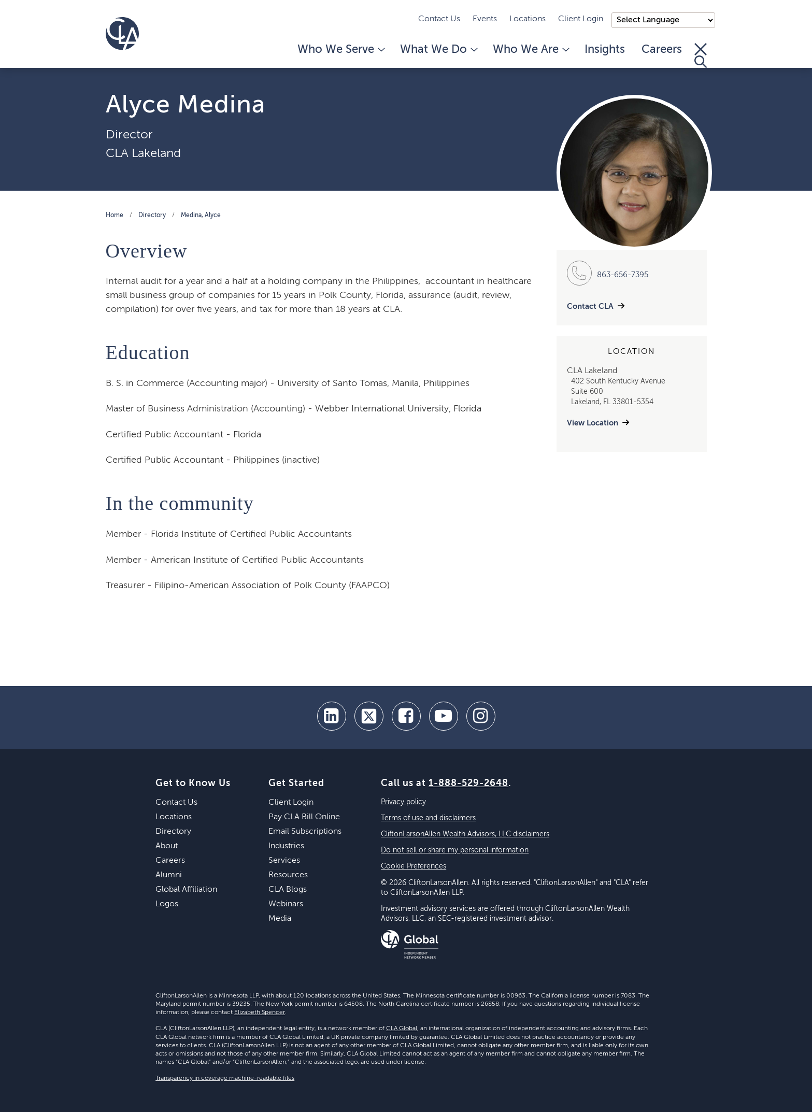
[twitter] (368, 716)
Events (485, 19)
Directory (152, 215)
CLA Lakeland (143, 153)
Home (114, 215)
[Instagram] (480, 716)
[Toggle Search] (700, 55)
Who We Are (530, 49)
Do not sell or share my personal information (455, 850)
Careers (662, 49)
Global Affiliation (186, 890)
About (166, 846)
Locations (527, 19)
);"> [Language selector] (663, 20)
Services (284, 861)
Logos (166, 904)
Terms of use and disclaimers (428, 818)
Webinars (285, 904)
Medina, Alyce (201, 215)
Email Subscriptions (304, 832)
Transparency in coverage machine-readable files (224, 1078)
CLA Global (401, 1028)
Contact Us (439, 19)
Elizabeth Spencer (259, 1012)
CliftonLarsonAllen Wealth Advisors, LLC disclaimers (465, 834)
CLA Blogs (287, 890)
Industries (286, 846)
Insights (605, 49)
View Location (592, 423)
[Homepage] (122, 33)
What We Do (438, 49)
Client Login (580, 19)
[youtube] (443, 716)
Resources (288, 875)
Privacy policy (403, 802)
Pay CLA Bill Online (304, 817)
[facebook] (406, 716)
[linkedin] (331, 716)
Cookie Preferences (413, 866)
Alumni (168, 875)
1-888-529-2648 (468, 783)
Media (279, 919)
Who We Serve (340, 49)
